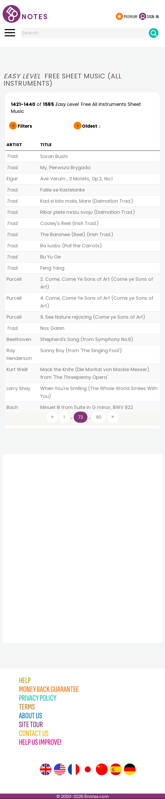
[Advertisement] (82, 57)
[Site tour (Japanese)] (87, 769)
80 (98, 417)
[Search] (154, 33)
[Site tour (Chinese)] (101, 769)
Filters (25, 126)
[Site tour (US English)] (59, 769)
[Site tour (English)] (45, 769)
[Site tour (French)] (73, 769)
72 (80, 417)
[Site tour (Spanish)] (115, 769)
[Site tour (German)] (129, 769)
